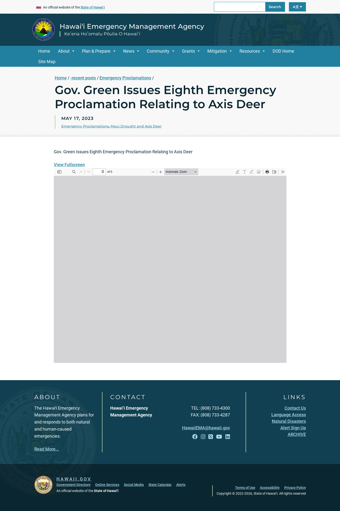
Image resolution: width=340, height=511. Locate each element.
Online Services (107, 485)
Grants (188, 51)
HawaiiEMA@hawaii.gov (206, 427)
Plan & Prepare (96, 51)
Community (158, 51)
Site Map (46, 61)
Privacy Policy (295, 488)
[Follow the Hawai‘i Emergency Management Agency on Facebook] (195, 437)
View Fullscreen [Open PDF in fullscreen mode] (69, 164)
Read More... (46, 449)
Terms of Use (245, 488)
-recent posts (83, 77)
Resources (249, 51)
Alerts (180, 485)
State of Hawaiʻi (93, 7)
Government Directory (73, 485)
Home (44, 51)
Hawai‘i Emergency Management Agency (132, 26)
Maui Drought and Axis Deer (136, 126)
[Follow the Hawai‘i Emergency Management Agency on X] (210, 437)
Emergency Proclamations (125, 77)
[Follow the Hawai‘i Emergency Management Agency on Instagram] (203, 437)
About (64, 51)
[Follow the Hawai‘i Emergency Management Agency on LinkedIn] (227, 437)
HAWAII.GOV (74, 479)
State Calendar (160, 485)
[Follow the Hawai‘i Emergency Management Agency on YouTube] (219, 437)
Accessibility (270, 488)
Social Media (134, 485)
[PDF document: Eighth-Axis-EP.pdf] (170, 265)
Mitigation (217, 51)
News (128, 51)
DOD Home (283, 51)
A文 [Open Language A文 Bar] (297, 7)
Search (275, 7)
